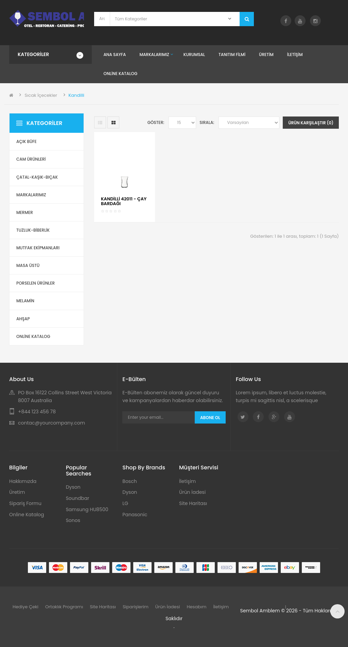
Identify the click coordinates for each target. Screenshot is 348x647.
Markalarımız (31, 195)
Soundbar (77, 498)
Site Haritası (193, 503)
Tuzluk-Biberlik (33, 230)
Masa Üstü (27, 265)
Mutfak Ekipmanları (37, 248)
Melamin (25, 301)
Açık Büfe (26, 141)
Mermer (24, 212)
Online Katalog (26, 514)
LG (125, 503)
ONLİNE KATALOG (33, 336)
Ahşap (23, 319)
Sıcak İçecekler (40, 95)
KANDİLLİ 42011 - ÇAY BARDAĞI (123, 201)
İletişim (187, 481)
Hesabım (196, 607)
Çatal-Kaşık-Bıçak (37, 177)
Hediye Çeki (25, 607)
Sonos (73, 520)
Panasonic (134, 514)
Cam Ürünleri (31, 159)
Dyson (73, 487)
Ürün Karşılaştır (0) (310, 123)
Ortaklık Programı (64, 607)
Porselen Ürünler (35, 283)
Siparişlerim (136, 607)
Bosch (129, 481)
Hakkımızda (22, 481)
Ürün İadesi (192, 492)
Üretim (17, 492)
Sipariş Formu (25, 503)
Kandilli (76, 95)
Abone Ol (210, 417)
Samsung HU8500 (87, 509)
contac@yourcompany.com (51, 422)
